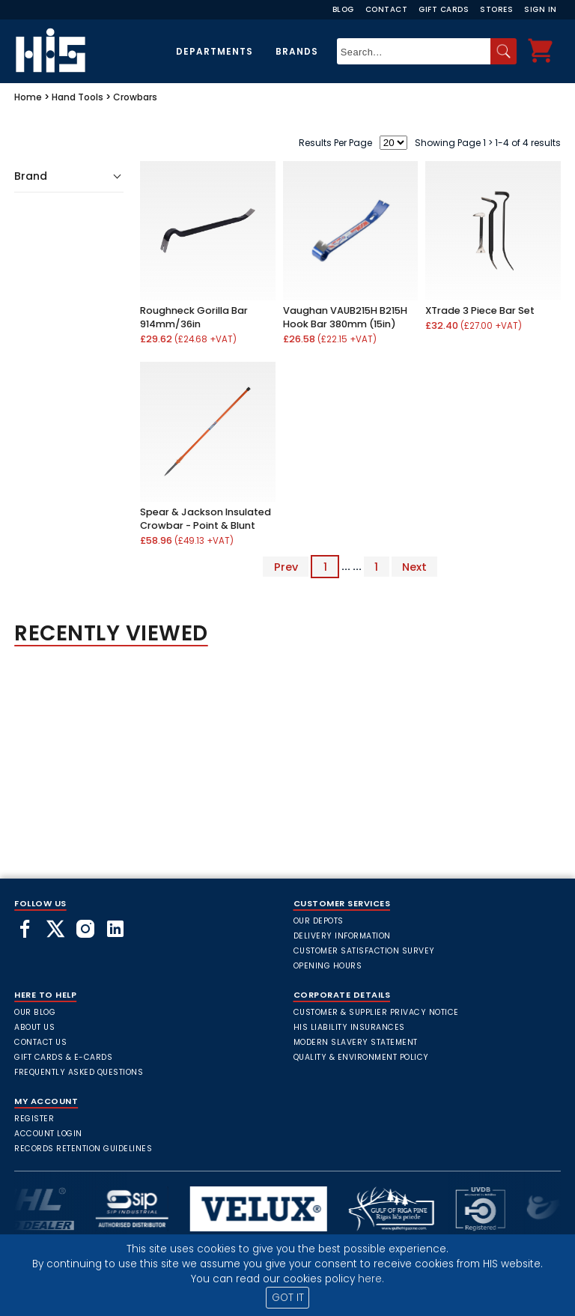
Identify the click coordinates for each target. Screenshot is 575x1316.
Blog (343, 9)
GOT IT (288, 1298)
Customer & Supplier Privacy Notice (376, 1012)
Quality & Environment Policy (361, 1057)
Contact (386, 9)
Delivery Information (342, 935)
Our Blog (34, 1012)
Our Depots (318, 921)
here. (371, 1279)
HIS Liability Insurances (349, 1027)
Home (28, 97)
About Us (34, 1027)
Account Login (48, 1133)
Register (34, 1118)
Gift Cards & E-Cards (63, 1057)
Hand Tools (77, 97)
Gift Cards (444, 9)
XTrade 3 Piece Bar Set (480, 310)
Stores (496, 9)
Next (414, 566)
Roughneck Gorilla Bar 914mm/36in (194, 317)
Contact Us (40, 1042)
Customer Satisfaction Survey (364, 950)
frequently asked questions (78, 1072)
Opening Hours (327, 965)
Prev (286, 566)
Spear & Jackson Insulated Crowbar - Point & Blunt (205, 519)
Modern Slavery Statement (355, 1042)
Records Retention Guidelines (83, 1148)
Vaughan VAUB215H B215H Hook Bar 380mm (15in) (345, 317)
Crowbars (135, 97)
